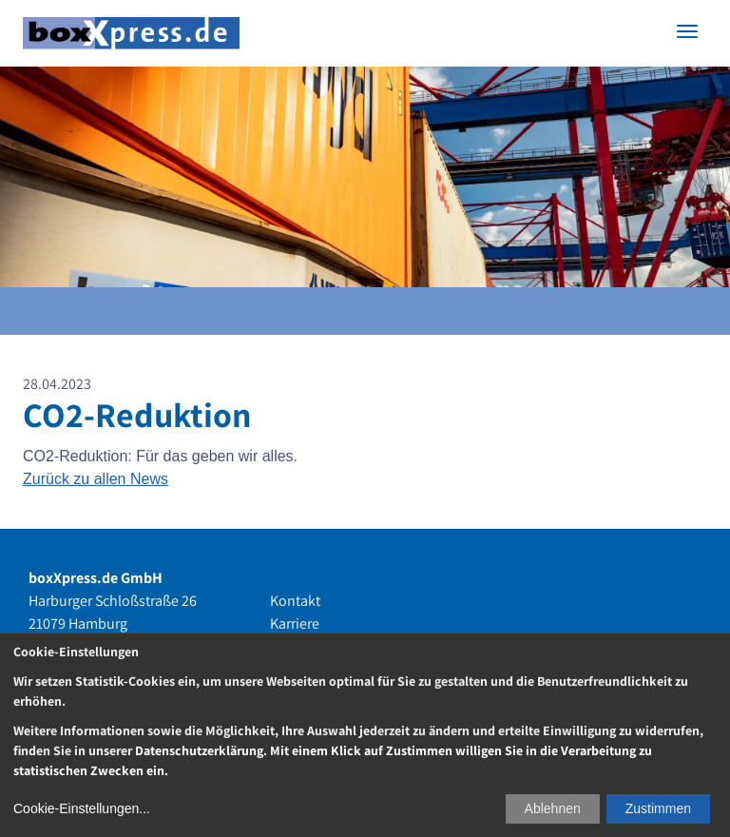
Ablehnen (553, 808)
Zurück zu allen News (95, 479)
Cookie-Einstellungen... (81, 808)
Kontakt (295, 601)
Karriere (294, 623)
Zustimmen (658, 808)
